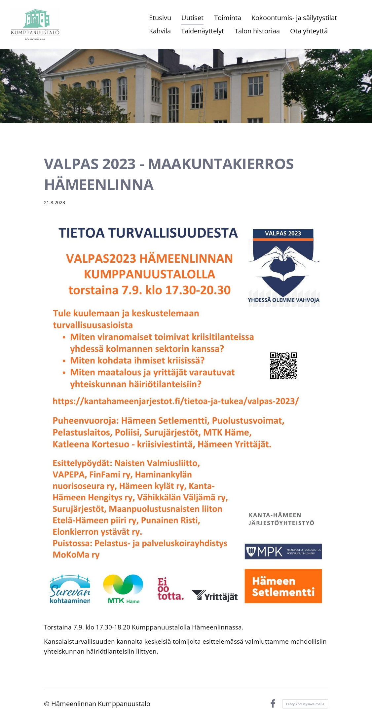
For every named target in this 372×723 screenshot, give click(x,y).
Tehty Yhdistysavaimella (305, 704)
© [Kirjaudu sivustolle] (47, 703)
